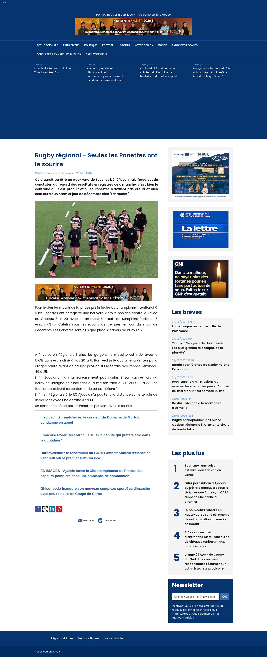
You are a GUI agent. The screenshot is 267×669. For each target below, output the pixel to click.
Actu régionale (47, 45)
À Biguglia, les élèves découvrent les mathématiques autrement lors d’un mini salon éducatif (105, 74)
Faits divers (71, 45)
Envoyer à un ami (76, 535)
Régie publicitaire (64, 633)
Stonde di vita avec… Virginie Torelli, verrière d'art (52, 70)
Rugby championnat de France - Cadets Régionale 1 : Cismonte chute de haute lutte (199, 420)
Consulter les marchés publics (59, 54)
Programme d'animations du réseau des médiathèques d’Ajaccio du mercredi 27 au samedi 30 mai (199, 381)
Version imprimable (115, 535)
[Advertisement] (133, 113)
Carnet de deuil (96, 54)
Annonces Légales (185, 45)
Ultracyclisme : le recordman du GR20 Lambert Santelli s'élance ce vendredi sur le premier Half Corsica (91, 457)
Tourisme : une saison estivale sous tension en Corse (203, 465)
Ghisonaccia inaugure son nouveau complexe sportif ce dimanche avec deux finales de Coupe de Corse (94, 503)
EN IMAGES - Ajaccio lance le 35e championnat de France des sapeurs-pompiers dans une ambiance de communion (94, 480)
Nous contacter (123, 633)
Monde (162, 45)
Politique (90, 45)
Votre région (144, 45)
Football (108, 45)
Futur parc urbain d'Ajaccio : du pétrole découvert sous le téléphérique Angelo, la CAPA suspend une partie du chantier (206, 487)
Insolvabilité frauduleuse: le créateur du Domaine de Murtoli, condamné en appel (158, 72)
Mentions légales (94, 633)
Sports (125, 45)
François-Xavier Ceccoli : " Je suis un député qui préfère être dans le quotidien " (212, 72)
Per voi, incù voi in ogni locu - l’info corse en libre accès (133, 15)
